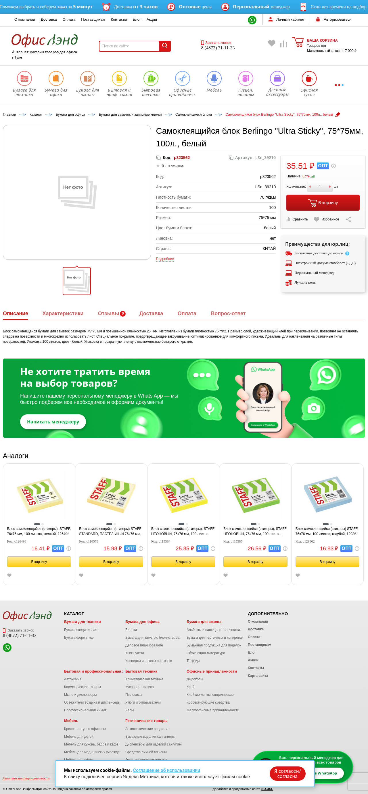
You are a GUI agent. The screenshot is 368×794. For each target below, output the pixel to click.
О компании (24, 19)
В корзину (323, 203)
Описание (15, 313)
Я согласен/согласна (287, 773)
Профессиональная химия (85, 710)
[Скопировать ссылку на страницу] (348, 219)
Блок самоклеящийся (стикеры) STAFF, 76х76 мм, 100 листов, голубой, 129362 (327, 531)
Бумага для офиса (142, 621)
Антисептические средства (146, 729)
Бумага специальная (80, 630)
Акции (152, 19)
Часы (129, 710)
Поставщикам (93, 19)
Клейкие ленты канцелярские (210, 695)
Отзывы (108, 313)
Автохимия (72, 679)
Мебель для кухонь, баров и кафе (91, 744)
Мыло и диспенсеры (80, 695)
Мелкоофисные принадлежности (213, 710)
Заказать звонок (216, 43)
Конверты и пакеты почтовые (148, 661)
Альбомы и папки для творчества (213, 630)
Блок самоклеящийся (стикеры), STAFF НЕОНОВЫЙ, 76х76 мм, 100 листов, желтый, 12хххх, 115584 (182, 532)
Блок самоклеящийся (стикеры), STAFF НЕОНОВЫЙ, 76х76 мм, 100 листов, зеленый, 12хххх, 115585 (255, 532)
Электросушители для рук (146, 760)
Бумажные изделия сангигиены (150, 737)
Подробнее (165, 259)
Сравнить (297, 219)
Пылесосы (133, 695)
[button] (77, 281)
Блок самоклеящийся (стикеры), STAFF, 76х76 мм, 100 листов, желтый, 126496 (39, 531)
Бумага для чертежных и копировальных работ (224, 638)
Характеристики (62, 313)
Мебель (71, 721)
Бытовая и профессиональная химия (99, 671)
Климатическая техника (144, 679)
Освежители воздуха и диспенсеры (92, 702)
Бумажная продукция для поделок (214, 645)
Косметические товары (82, 687)
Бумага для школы (204, 621)
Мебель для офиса (79, 760)
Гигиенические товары (146, 721)
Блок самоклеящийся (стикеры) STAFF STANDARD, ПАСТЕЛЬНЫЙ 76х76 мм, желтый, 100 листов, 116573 (110, 532)
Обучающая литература (206, 653)
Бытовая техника (141, 671)
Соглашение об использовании (166, 770)
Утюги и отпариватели (143, 702)
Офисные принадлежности (212, 671)
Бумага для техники (82, 621)
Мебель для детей (78, 737)
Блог (137, 19)
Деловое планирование (144, 645)
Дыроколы (195, 679)
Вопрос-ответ (228, 313)
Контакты (119, 19)
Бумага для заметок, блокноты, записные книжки (164, 638)
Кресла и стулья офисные (85, 729)
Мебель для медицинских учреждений (94, 752)
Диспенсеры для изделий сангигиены (155, 744)
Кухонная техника (139, 687)
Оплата (69, 19)
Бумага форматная (79, 638)
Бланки (131, 630)
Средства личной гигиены (146, 752)
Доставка (49, 19)
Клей (190, 687)
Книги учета (134, 653)
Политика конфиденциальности (26, 778)
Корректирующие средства (208, 702)
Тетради (193, 661)
